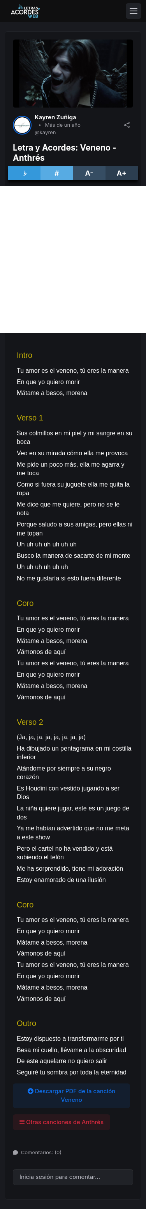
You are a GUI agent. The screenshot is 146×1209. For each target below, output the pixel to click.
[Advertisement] (73, 259)
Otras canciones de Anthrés (61, 1122)
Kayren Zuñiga (55, 117)
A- (89, 173)
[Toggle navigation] (133, 11)
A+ (122, 173)
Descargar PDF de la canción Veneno (72, 1095)
